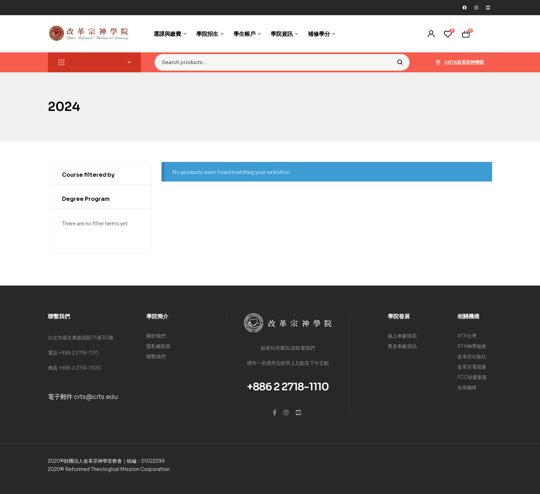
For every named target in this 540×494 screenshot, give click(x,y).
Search (400, 62)
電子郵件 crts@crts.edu (83, 397)
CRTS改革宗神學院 (464, 62)
